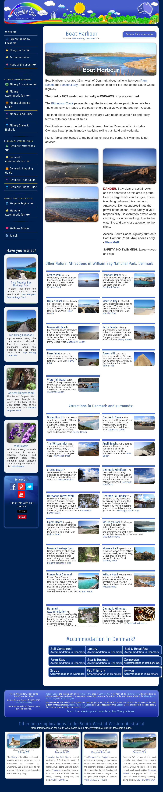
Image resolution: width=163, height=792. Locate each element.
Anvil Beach (110, 443)
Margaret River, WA (100, 752)
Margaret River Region (98, 757)
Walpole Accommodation (17, 212)
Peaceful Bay (69, 84)
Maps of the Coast (20, 64)
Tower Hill (109, 353)
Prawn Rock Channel (59, 574)
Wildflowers (18, 466)
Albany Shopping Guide (17, 105)
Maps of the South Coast (80, 705)
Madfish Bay (110, 301)
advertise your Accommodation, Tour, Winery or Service (107, 711)
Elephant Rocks (112, 275)
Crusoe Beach (55, 469)
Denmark (90, 38)
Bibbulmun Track (62, 103)
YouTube (85, 707)
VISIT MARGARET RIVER (95, 780)
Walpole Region (19, 203)
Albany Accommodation (17, 93)
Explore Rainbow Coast (17, 41)
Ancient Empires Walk (21, 409)
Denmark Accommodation (17, 159)
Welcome (10, 31)
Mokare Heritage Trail (60, 548)
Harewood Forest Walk (60, 496)
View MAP (112, 242)
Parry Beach (110, 327)
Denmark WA (104, 694)
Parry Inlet (53, 353)
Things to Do (17, 50)
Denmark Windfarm (115, 469)
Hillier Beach (55, 301)
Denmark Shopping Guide (19, 170)
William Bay (78, 38)
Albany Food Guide (19, 115)
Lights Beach (54, 522)
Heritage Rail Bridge (115, 496)
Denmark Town (112, 417)
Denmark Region (52, 698)
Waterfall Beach (56, 379)
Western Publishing (24, 702)
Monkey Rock (110, 548)
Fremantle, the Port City (57, 757)
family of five (86, 694)
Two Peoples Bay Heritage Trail (21, 296)
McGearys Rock (111, 522)
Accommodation (17, 57)
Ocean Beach (54, 417)
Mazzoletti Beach (57, 327)
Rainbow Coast (133, 694)
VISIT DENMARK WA (146, 780)
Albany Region (150, 696)
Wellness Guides (17, 228)
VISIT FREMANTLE (59, 780)
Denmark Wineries (114, 608)
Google (120, 705)
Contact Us (72, 711)
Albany (14, 757)
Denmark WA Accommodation (139, 34)
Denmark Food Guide (20, 180)
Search (11, 235)
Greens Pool (54, 275)
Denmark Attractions (20, 147)
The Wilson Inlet (57, 443)
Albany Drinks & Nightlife (16, 127)
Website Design (52, 694)
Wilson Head (110, 574)
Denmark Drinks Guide (21, 187)
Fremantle (56, 770)
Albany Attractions (21, 84)
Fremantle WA (62, 752)
